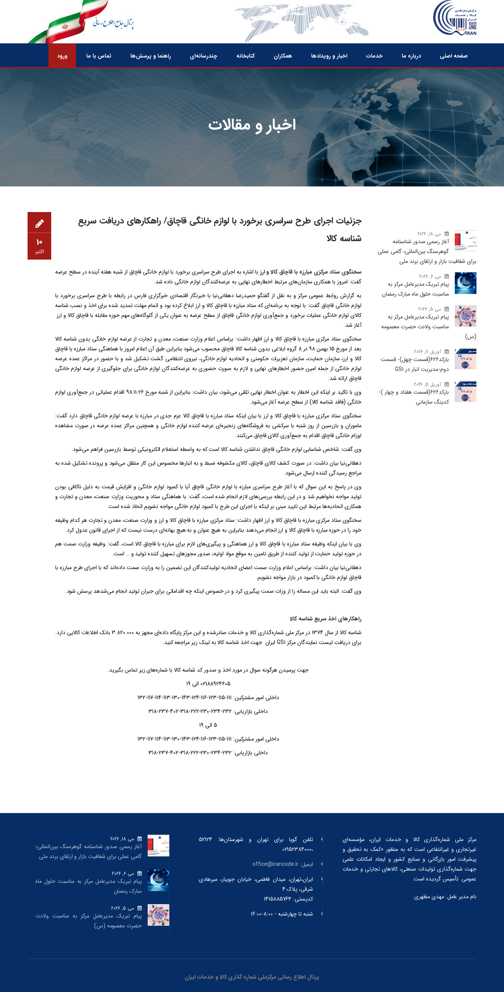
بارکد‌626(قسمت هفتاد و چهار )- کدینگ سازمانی (414, 397)
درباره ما (411, 56)
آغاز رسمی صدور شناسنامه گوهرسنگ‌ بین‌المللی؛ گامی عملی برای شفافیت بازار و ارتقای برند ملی (427, 251)
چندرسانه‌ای (203, 56)
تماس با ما (98, 56)
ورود (62, 56)
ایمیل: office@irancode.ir (282, 864)
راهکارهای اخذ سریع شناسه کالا (325, 618)
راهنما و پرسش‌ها (150, 56)
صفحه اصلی (454, 56)
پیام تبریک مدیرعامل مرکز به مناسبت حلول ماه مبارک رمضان (415, 289)
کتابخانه (245, 56)
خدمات (374, 56)
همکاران (283, 56)
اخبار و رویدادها (329, 56)
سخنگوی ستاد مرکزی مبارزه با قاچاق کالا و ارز (310, 272)
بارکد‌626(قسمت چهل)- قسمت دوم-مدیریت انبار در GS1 (415, 364)
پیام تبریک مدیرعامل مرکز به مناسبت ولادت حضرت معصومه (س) (428, 327)
